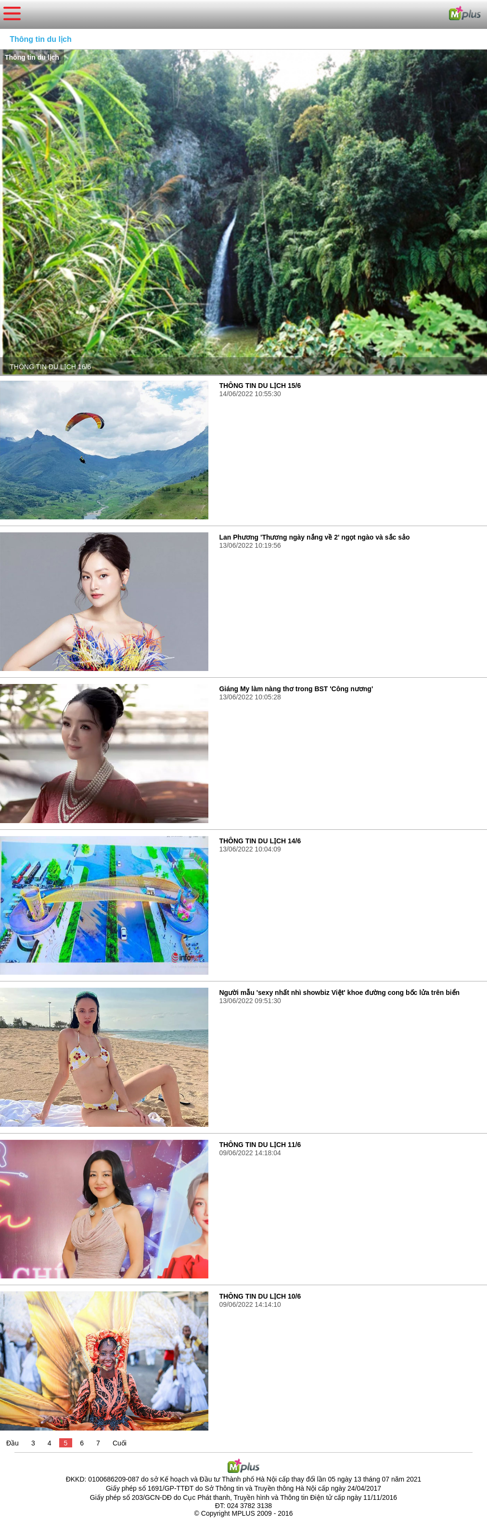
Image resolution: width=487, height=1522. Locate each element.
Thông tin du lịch (40, 39)
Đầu (12, 1443)
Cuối (120, 1443)
